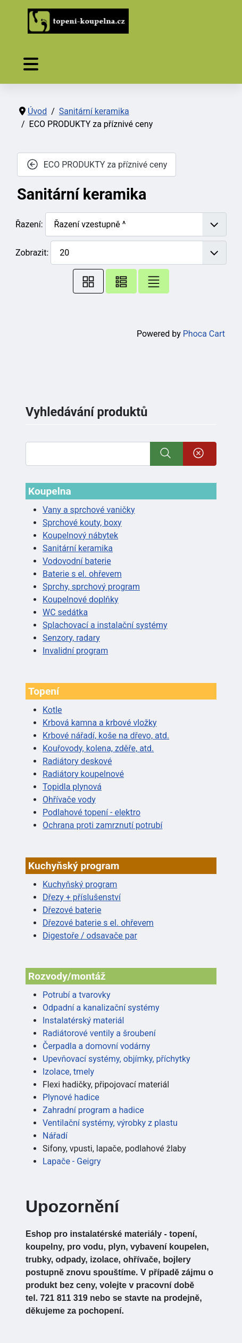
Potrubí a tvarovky (76, 995)
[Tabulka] (88, 281)
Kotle (52, 710)
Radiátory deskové (77, 761)
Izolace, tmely (68, 1072)
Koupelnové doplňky (81, 599)
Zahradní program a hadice (93, 1110)
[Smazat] (199, 454)
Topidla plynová (72, 787)
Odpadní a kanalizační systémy (101, 1008)
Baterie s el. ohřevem (82, 574)
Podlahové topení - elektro (91, 812)
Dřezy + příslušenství (82, 897)
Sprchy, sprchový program (91, 587)
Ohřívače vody (69, 799)
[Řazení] (136, 224)
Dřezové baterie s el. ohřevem (98, 923)
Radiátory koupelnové (83, 774)
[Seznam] (153, 281)
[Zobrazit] (139, 253)
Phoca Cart (204, 334)
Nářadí (55, 1136)
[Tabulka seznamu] (121, 281)
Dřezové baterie (72, 910)
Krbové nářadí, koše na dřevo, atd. (106, 735)
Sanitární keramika (78, 548)
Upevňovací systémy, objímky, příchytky (116, 1059)
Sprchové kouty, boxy (82, 523)
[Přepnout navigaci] (31, 64)
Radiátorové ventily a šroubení (99, 1033)
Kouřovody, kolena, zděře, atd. (98, 748)
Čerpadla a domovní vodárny (96, 1046)
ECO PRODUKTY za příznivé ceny (96, 164)
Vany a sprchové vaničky (89, 510)
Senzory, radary (71, 638)
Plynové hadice (71, 1097)
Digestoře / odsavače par (90, 936)
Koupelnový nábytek (80, 535)
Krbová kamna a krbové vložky (100, 723)
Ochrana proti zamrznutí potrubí (102, 825)
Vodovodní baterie (77, 561)
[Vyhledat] (88, 454)
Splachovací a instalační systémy (105, 625)
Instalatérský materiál (83, 1020)
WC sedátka (65, 612)
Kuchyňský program (80, 884)
